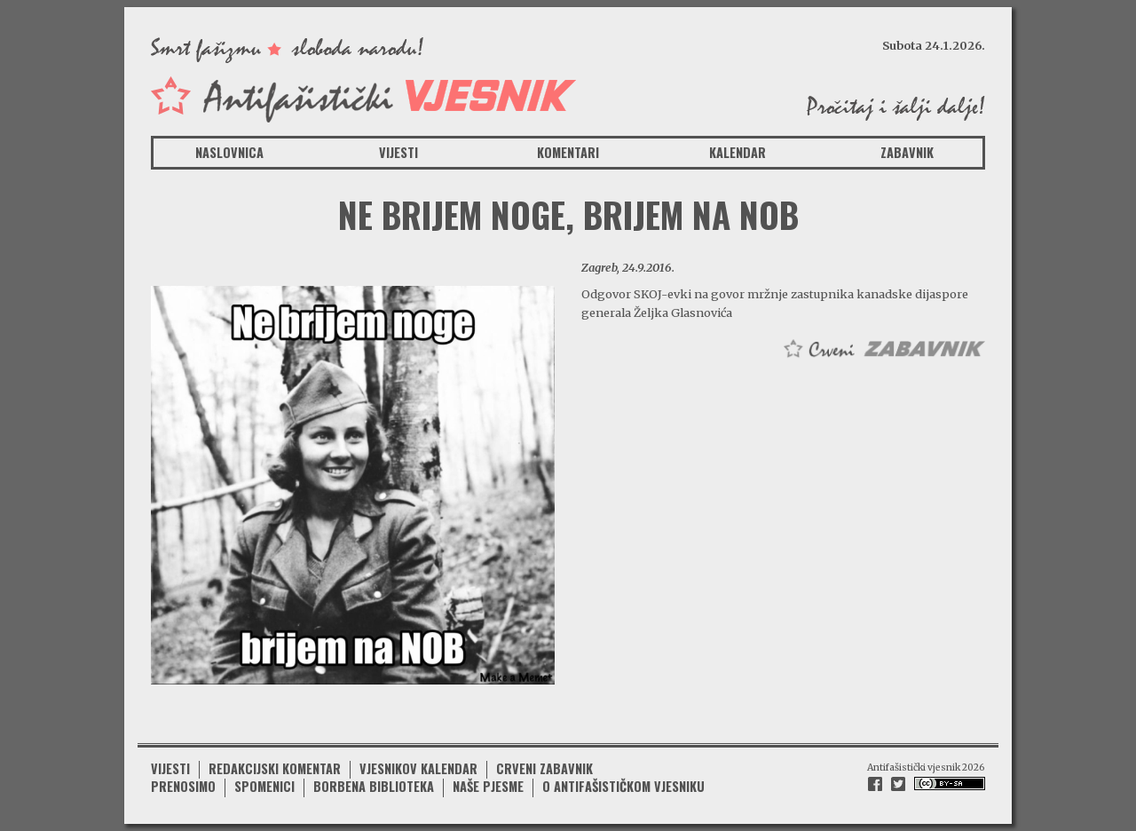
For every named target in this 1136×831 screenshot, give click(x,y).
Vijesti (398, 152)
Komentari (568, 152)
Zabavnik (907, 152)
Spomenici (264, 786)
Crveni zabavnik (544, 768)
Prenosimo (183, 786)
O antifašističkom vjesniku (623, 786)
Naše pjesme (488, 786)
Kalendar (737, 152)
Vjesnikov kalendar (418, 768)
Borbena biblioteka (373, 786)
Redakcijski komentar (275, 768)
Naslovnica (229, 152)
